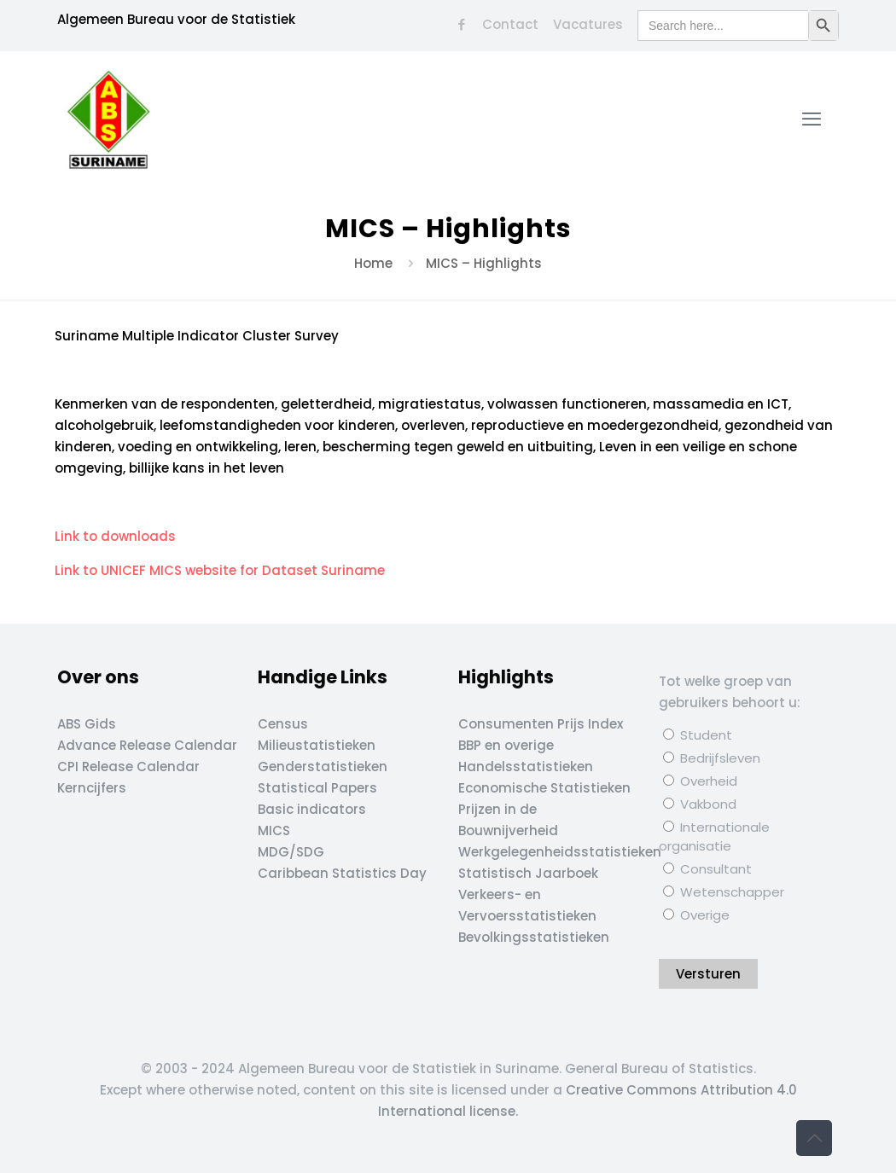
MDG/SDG (291, 852)
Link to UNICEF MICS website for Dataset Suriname (221, 570)
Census (283, 724)
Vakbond (699, 804)
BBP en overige (506, 745)
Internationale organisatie (714, 836)
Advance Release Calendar (147, 745)
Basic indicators (312, 809)
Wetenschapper (723, 892)
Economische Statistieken (544, 788)
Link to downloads (117, 536)
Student (697, 735)
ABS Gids (86, 724)
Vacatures (588, 24)
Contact (510, 24)
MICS (274, 830)
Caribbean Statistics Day (342, 873)
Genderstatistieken (322, 766)
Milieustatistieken (316, 745)
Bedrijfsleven (711, 758)
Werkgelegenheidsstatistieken (559, 852)
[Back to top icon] (814, 1138)
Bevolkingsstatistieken (533, 937)
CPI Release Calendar (128, 766)
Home (373, 263)
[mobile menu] (811, 119)
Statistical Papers (317, 788)
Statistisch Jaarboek (528, 873)
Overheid (700, 781)
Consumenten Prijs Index (540, 724)
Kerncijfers (91, 788)
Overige (696, 915)
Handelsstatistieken (525, 766)
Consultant (707, 869)
